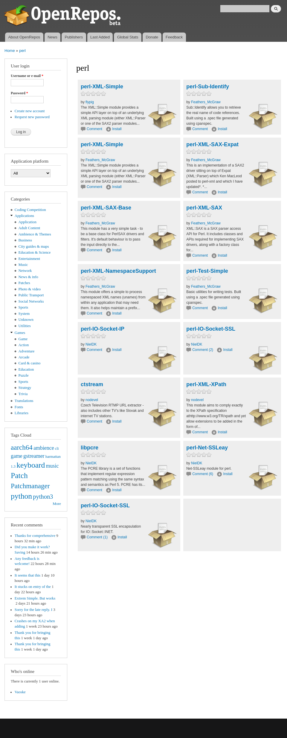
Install (116, 129)
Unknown (26, 320)
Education (26, 369)
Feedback (174, 37)
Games (20, 333)
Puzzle (24, 375)
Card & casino (30, 363)
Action (24, 345)
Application (27, 222)
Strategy (25, 388)
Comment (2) (202, 350)
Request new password (32, 117)
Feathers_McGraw (206, 102)
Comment (95, 129)
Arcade (24, 357)
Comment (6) (202, 474)
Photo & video (30, 289)
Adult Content (29, 228)
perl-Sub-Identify (207, 87)
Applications (24, 216)
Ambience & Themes (35, 234)
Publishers (74, 37)
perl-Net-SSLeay (207, 448)
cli (57, 448)
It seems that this (27, 575)
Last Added (100, 37)
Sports (23, 307)
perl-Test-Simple (207, 271)
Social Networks (31, 301)
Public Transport (31, 295)
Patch (19, 475)
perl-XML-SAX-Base (106, 208)
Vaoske (20, 692)
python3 (43, 496)
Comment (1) (97, 537)
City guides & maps (34, 246)
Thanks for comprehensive (35, 536)
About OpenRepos (24, 37)
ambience (43, 448)
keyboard (30, 465)
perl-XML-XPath (206, 384)
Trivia (23, 394)
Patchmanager (30, 486)
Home (9, 50)
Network (25, 271)
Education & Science (35, 252)
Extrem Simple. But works (35, 598)
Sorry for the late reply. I (33, 610)
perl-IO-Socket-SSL (210, 329)
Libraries (21, 413)
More (57, 504)
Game (23, 339)
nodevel (92, 400)
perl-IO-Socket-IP (102, 329)
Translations (24, 401)
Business (25, 240)
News (52, 37)
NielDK (91, 344)
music (52, 466)
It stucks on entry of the (33, 587)
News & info (28, 277)
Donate (152, 37)
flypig (90, 102)
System (24, 314)
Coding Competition (30, 210)
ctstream (92, 384)
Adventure (27, 351)
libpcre (89, 448)
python (21, 496)
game (16, 456)
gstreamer (34, 456)
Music (23, 265)
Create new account (30, 111)
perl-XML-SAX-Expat (212, 144)
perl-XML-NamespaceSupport (118, 271)
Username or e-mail (27, 76)
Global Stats (127, 37)
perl (22, 50)
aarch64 (22, 447)
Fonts (19, 407)
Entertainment (29, 259)
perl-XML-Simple (102, 87)
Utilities (25, 326)
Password (19, 93)
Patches (24, 283)
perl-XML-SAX (204, 208)
